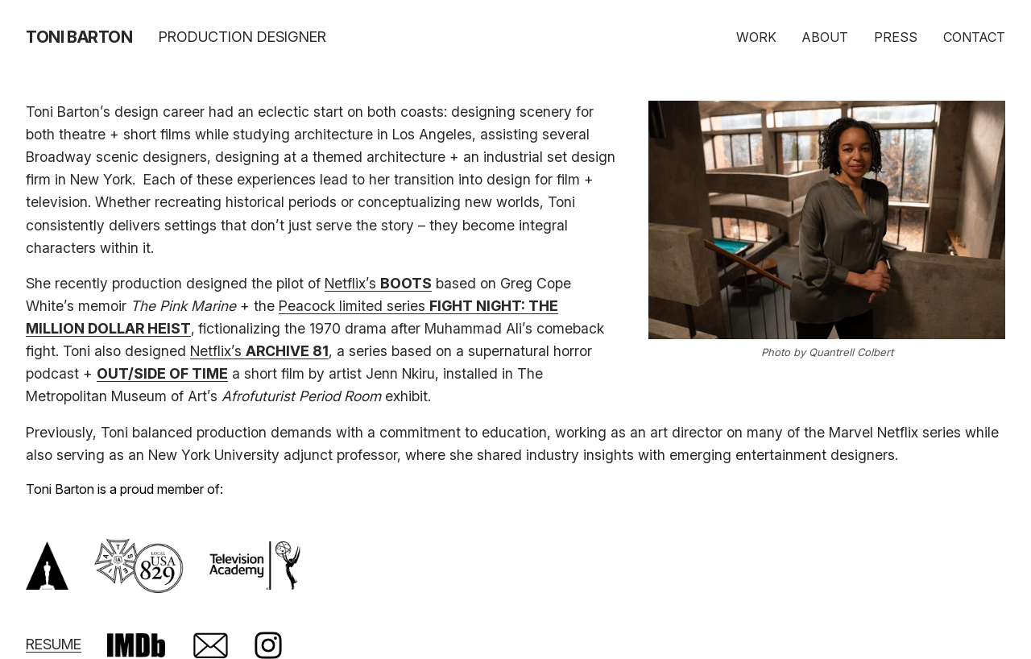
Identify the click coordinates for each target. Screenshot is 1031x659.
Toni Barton (79, 37)
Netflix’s (378, 283)
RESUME (53, 644)
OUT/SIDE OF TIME (162, 373)
